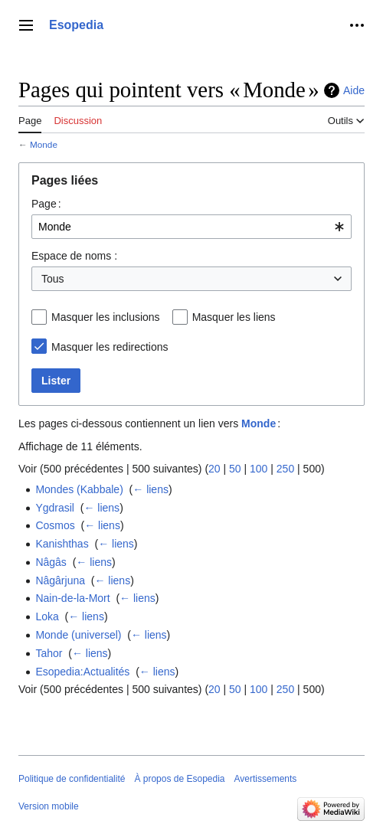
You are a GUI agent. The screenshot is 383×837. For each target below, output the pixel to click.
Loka (46, 616)
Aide (354, 90)
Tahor (48, 653)
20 (214, 469)
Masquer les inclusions (105, 317)
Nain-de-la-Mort (72, 598)
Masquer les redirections (110, 347)
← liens (151, 489)
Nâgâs (50, 562)
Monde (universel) (78, 635)
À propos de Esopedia (179, 778)
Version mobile (48, 806)
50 (235, 469)
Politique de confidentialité (71, 778)
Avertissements (265, 778)
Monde (43, 144)
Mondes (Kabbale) (79, 489)
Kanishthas (61, 544)
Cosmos (54, 525)
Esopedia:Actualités (82, 671)
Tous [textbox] (52, 279)
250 (285, 469)
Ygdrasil (54, 508)
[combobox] (191, 226)
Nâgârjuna (60, 580)
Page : (46, 204)
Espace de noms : (74, 256)
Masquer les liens (234, 317)
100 (258, 469)
